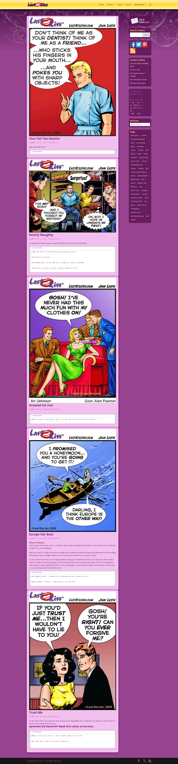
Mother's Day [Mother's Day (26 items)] (142, 183)
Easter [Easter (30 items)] (139, 154)
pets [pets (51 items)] (140, 187)
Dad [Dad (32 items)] (147, 150)
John (33, 142)
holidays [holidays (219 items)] (141, 168)
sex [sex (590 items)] (146, 201)
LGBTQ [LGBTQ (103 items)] (133, 176)
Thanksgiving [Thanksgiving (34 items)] (135, 209)
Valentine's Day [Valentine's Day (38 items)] (136, 212)
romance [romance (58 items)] (145, 194)
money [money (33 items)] (133, 183)
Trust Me (35, 712)
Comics (110, 5)
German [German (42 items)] (144, 161)
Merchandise (139, 5)
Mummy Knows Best (138, 83)
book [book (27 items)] (132, 143)
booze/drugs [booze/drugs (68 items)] (141, 143)
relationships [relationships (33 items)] (135, 194)
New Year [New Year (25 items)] (134, 187)
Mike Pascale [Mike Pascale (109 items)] (135, 179)
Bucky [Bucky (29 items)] (133, 147)
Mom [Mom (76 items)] (143, 179)
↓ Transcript (36, 151)
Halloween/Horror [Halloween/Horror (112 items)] (137, 165)
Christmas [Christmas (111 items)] (140, 147)
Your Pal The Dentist (44, 138)
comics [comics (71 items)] (133, 150)
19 (136, 105)
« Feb (132, 113)
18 (134, 105)
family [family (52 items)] (146, 154)
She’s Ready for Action (138, 79)
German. (88, 726)
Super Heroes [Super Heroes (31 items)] (141, 205)
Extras (128, 5)
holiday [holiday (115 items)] (133, 168)
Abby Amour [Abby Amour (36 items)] (135, 135)
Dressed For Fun (41, 405)
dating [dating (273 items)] (133, 154)
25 (134, 108)
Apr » (139, 113)
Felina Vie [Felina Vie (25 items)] (134, 157)
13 (138, 102)
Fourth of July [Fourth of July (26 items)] (135, 161)
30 (131, 111)
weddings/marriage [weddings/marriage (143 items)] (137, 216)
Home (101, 5)
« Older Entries (32, 754)
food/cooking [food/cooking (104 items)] (143, 157)
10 (133, 102)
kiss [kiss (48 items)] (147, 168)
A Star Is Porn (135, 70)
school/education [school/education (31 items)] (136, 201)
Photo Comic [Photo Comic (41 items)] (135, 190)
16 (131, 105)
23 (131, 108)
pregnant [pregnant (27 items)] (145, 190)
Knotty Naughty (41, 235)
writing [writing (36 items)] (133, 220)
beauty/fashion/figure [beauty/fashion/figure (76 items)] (138, 139)
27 (138, 108)
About (120, 5)
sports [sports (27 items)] (133, 205)
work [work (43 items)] (147, 216)
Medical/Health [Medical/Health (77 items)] (143, 176)
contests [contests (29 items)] (140, 150)
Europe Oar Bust (41, 534)
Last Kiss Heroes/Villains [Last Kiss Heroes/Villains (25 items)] (139, 172)
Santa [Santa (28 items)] (146, 198)
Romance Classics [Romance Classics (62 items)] (136, 198)
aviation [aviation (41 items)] (144, 135)
